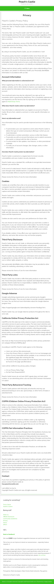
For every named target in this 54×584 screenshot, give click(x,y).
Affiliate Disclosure (8, 516)
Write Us (5, 514)
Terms (5, 522)
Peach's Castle (27, 1)
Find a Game (7, 504)
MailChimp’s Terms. (14, 101)
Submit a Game (7, 506)
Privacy (5, 520)
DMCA (5, 524)
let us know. (42, 555)
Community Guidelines (10, 518)
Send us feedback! (9, 534)
